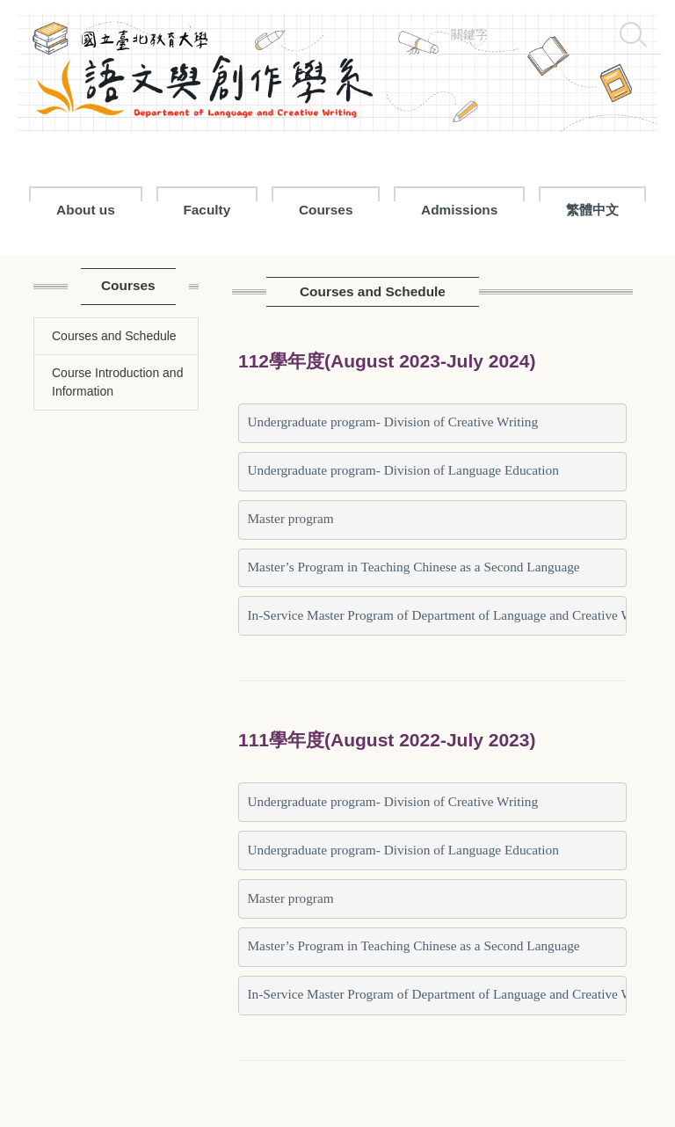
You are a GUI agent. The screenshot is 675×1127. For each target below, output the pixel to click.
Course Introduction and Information (117, 382)
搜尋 (633, 34)
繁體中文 (592, 209)
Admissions (459, 209)
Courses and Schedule (114, 336)
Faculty (206, 209)
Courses (326, 209)
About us (85, 209)
